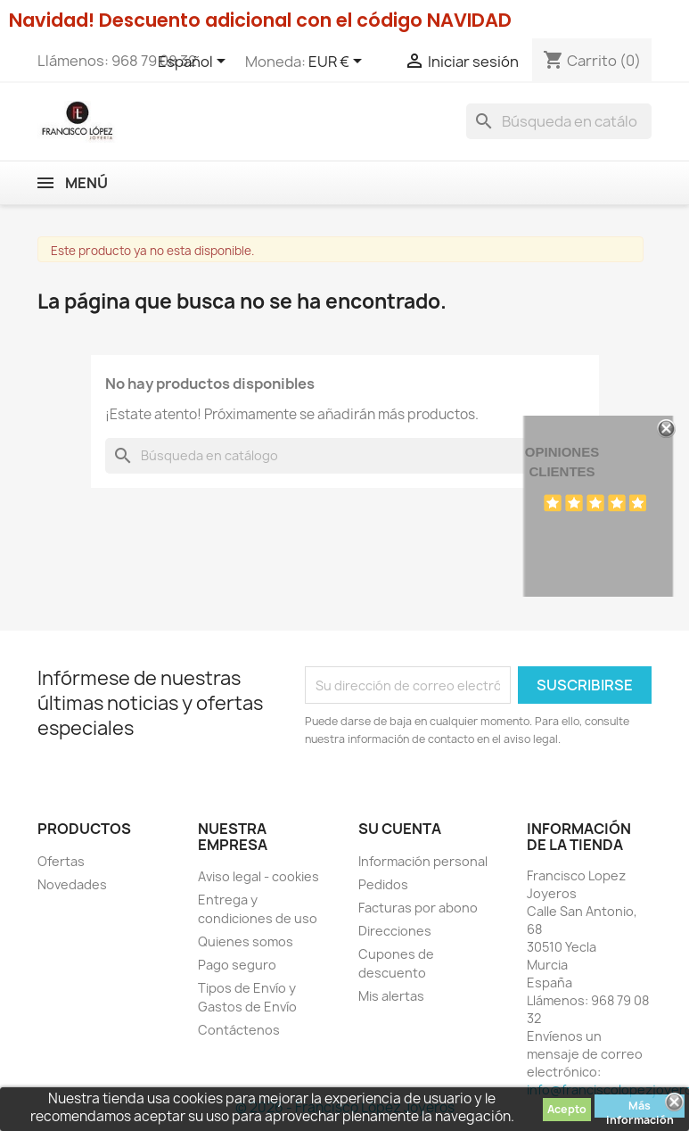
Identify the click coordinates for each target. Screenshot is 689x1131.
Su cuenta (399, 828)
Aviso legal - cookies (258, 876)
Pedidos (383, 884)
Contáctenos (239, 1029)
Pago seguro (237, 964)
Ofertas (61, 861)
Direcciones (394, 930)
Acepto (566, 1109)
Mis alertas (391, 995)
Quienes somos (245, 941)
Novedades (72, 884)
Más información (640, 1108)
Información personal (423, 861)
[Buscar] (559, 121)
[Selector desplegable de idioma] (195, 62)
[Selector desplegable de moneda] (338, 62)
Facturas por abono (418, 907)
